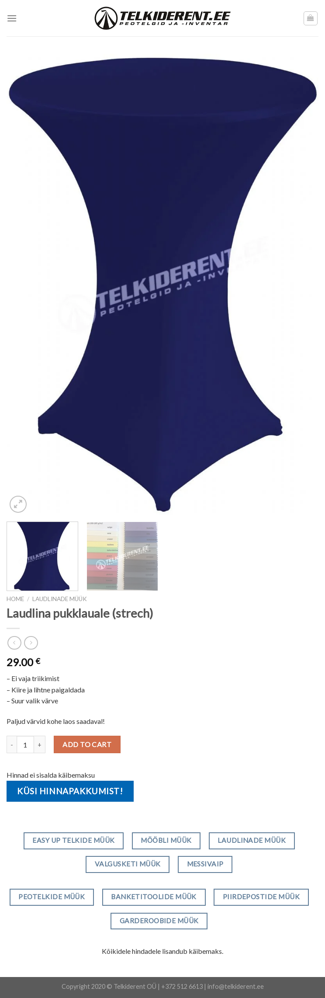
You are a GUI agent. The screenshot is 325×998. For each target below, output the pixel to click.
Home (15, 598)
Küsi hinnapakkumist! (70, 791)
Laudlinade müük (59, 598)
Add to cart (86, 744)
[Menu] (12, 18)
